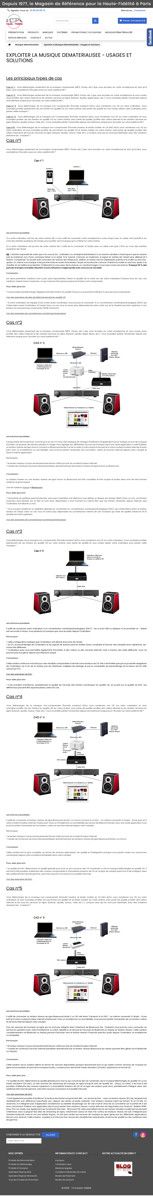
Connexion (140, 10)
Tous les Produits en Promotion (23, 1179)
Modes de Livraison (64, 1179)
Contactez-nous (63, 1164)
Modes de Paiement (65, 1175)
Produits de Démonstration (22, 1160)
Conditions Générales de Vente (70, 1172)
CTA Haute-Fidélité (81, 1188)
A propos (59, 1160)
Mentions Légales (63, 1168)
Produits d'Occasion (18, 1168)
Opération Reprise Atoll (20, 1172)
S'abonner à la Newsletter (23, 1134)
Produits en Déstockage (20, 1164)
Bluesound (37, 487)
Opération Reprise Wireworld (23, 1175)
